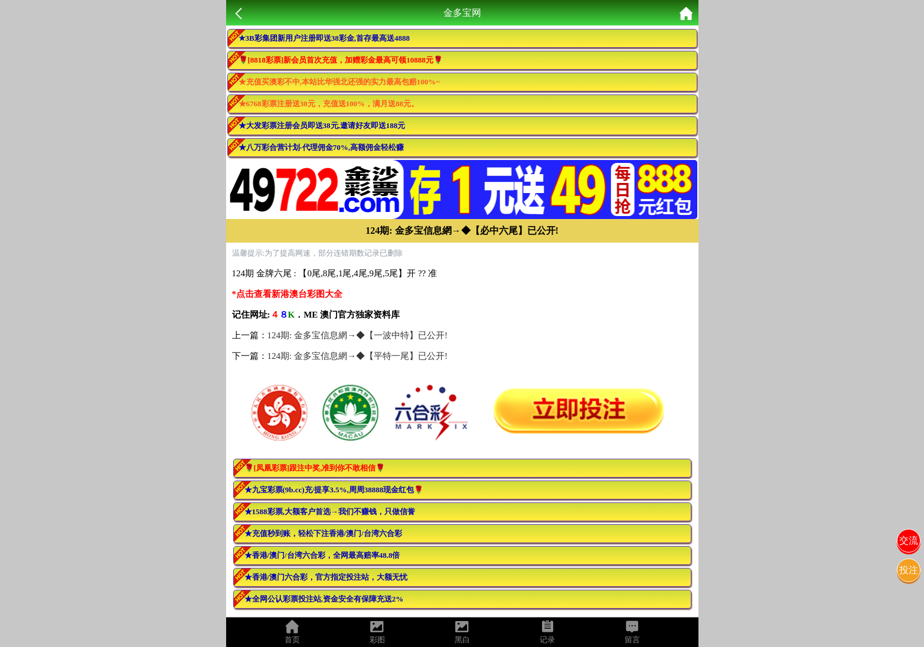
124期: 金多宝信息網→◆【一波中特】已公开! (357, 335)
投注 (908, 570)
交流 (908, 540)
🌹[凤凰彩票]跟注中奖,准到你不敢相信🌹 (315, 467)
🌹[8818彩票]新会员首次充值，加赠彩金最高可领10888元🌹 (341, 59)
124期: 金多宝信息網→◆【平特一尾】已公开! (357, 356)
